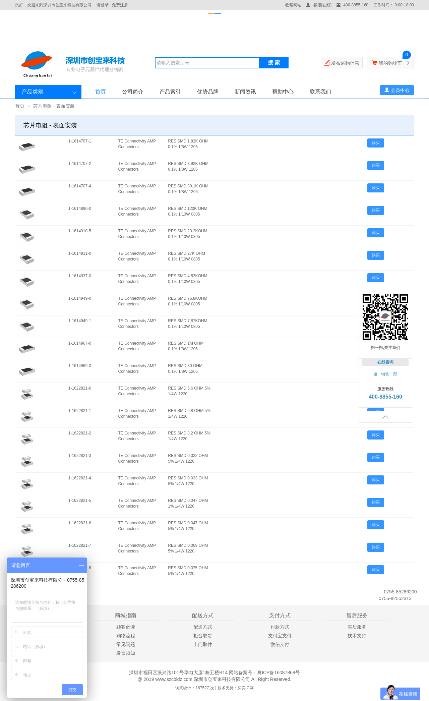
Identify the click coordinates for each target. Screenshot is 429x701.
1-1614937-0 (79, 276)
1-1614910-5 (79, 231)
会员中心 (397, 90)
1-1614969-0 (79, 365)
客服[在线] (318, 5)
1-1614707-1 (79, 141)
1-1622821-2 (79, 433)
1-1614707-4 (79, 186)
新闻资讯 (245, 92)
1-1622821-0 (79, 388)
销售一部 (385, 374)
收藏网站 (293, 5)
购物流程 (125, 635)
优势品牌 (208, 92)
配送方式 (202, 627)
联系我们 (320, 92)
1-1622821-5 (79, 500)
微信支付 (279, 644)
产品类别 (32, 92)
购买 (376, 142)
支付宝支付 (280, 635)
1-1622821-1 (79, 410)
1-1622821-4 (79, 478)
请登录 (103, 5)
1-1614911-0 (79, 253)
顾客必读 (125, 627)
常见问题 (125, 644)
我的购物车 (390, 63)
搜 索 (274, 62)
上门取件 (202, 644)
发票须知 (125, 653)
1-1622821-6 (79, 523)
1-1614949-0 (79, 298)
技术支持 (357, 635)
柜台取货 (202, 635)
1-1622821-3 (79, 455)
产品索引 (170, 92)
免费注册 (120, 5)
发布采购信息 (345, 63)
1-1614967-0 (79, 343)
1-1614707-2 (79, 163)
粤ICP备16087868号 (278, 672)
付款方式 (279, 627)
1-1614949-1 (79, 320)
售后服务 (357, 627)
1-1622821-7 (79, 545)
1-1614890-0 (79, 208)
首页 (100, 92)
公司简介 (132, 92)
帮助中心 (283, 92)
